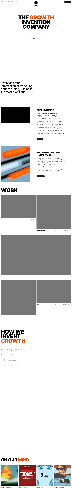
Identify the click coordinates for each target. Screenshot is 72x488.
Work (9, 1)
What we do (3, 1)
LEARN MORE (40, 139)
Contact (68, 2)
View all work (36, 38)
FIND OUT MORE (41, 176)
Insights (12, 1)
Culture (17, 1)
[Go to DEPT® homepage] (36, 3)
